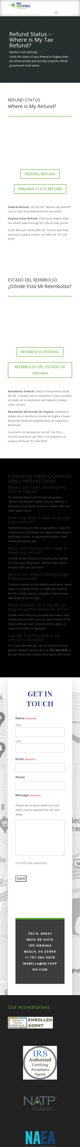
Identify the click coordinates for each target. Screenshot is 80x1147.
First (18, 789)
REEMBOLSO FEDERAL (40, 351)
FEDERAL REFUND (40, 173)
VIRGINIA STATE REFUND (40, 188)
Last (18, 804)
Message (28, 859)
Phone (20, 841)
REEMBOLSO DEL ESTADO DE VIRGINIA (40, 370)
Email (25, 822)
